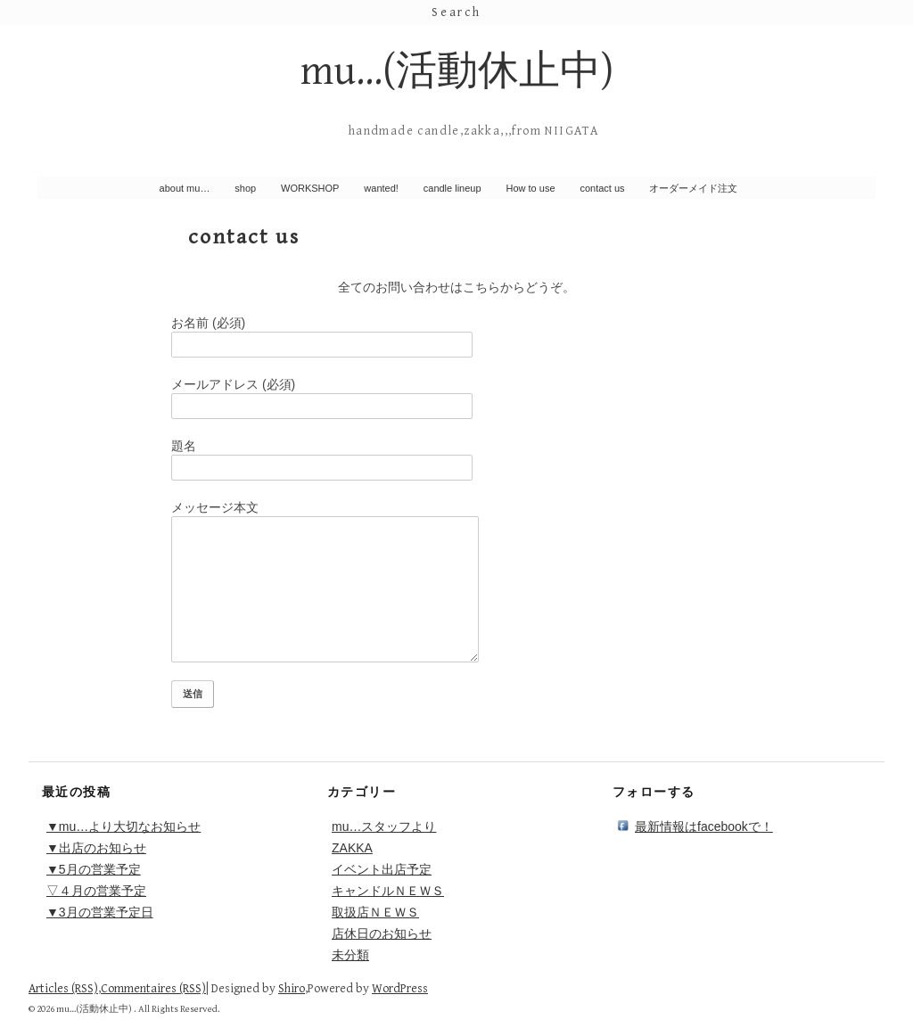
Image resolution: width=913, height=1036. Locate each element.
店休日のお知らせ (382, 933)
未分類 (350, 955)
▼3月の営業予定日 (99, 912)
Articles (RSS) (63, 989)
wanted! (381, 188)
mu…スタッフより (384, 826)
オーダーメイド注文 (693, 188)
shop (245, 188)
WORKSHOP (310, 188)
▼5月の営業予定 (93, 869)
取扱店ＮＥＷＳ (375, 912)
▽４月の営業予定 (96, 891)
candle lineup (452, 188)
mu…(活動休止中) (456, 71)
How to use (530, 188)
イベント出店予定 (382, 869)
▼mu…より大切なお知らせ (123, 826)
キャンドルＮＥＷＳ (388, 891)
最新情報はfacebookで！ (704, 826)
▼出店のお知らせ (96, 848)
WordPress (400, 989)
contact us (602, 188)
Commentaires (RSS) (153, 989)
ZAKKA (352, 848)
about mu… (185, 188)
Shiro (291, 989)
